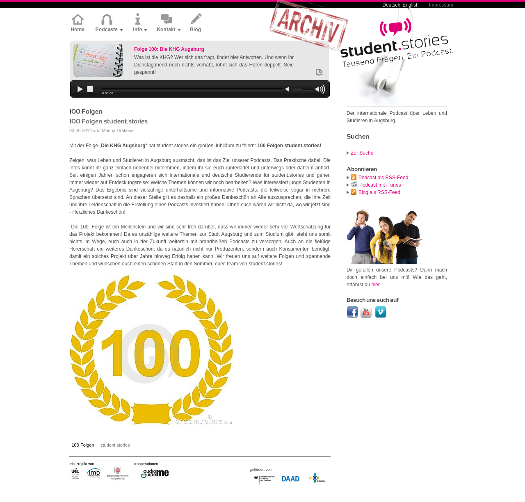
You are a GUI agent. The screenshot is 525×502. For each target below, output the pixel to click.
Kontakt (168, 23)
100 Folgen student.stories (108, 121)
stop (89, 90)
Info (140, 23)
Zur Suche (362, 153)
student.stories (115, 445)
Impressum (441, 5)
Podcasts (109, 23)
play (79, 90)
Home (79, 23)
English (410, 5)
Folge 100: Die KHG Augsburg (169, 49)
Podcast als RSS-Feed (383, 177)
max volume (320, 89)
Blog (196, 23)
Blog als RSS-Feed (379, 192)
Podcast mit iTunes (380, 185)
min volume (287, 90)
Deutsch (391, 5)
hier (375, 285)
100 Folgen (83, 445)
